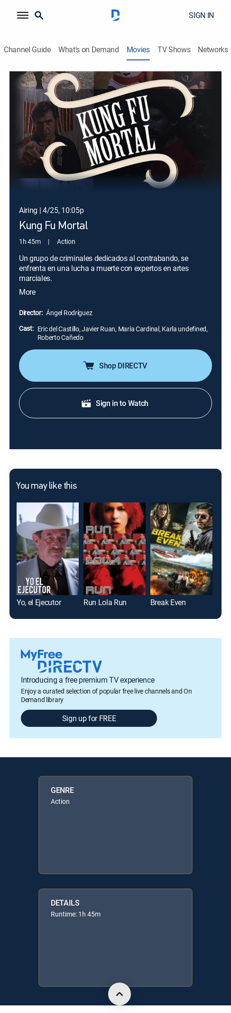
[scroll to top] (119, 994)
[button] (22, 15)
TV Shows (173, 50)
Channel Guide (27, 50)
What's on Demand (88, 50)
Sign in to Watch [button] (114, 389)
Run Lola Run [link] (105, 588)
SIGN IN (201, 15)
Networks (213, 50)
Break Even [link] (168, 588)
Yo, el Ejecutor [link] (39, 588)
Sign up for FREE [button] (89, 704)
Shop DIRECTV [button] (114, 351)
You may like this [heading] (46, 472)
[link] (48, 535)
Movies (138, 50)
